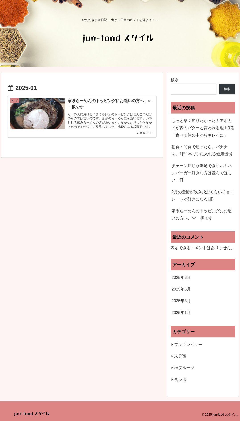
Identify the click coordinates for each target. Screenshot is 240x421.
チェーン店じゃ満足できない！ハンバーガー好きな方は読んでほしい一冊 (202, 173)
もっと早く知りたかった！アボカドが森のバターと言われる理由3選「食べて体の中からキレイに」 (203, 127)
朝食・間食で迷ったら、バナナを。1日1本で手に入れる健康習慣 (202, 150)
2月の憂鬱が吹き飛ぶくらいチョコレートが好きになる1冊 (203, 195)
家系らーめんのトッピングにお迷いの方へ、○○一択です (202, 214)
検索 (175, 80)
